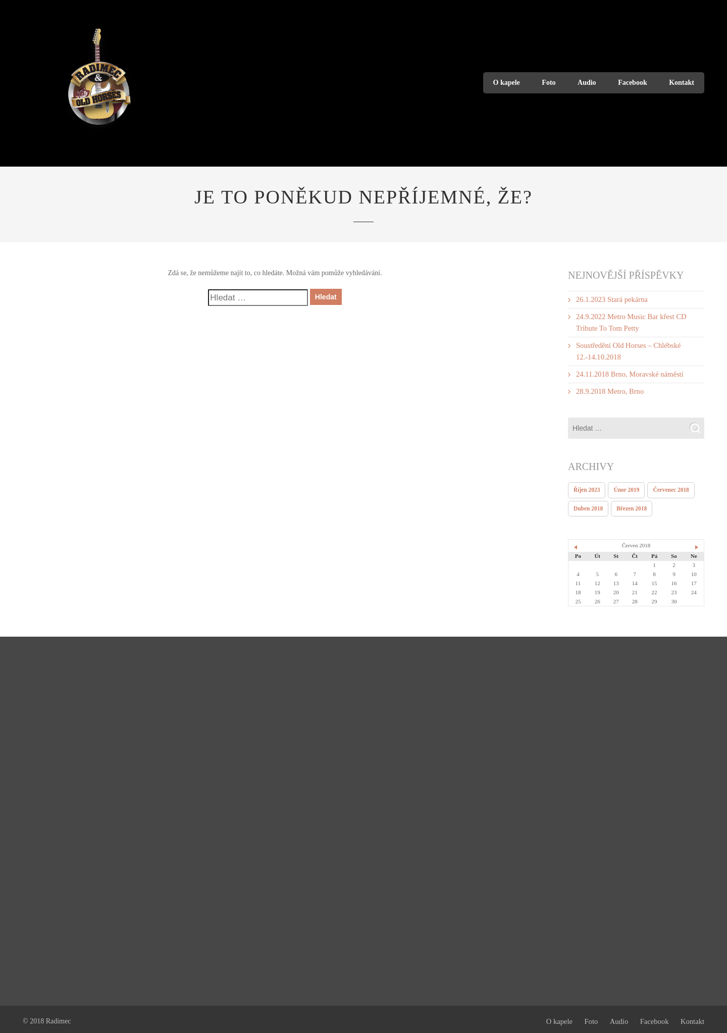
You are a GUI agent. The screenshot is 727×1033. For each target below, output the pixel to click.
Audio (587, 82)
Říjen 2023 (586, 486)
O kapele (506, 82)
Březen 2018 (630, 504)
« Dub (576, 543)
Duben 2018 (588, 504)
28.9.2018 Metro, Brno (608, 388)
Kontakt (681, 82)
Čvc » (696, 543)
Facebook (632, 82)
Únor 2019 (624, 486)
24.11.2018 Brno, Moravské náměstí (627, 371)
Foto (548, 82)
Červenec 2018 (668, 486)
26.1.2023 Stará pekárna (610, 299)
